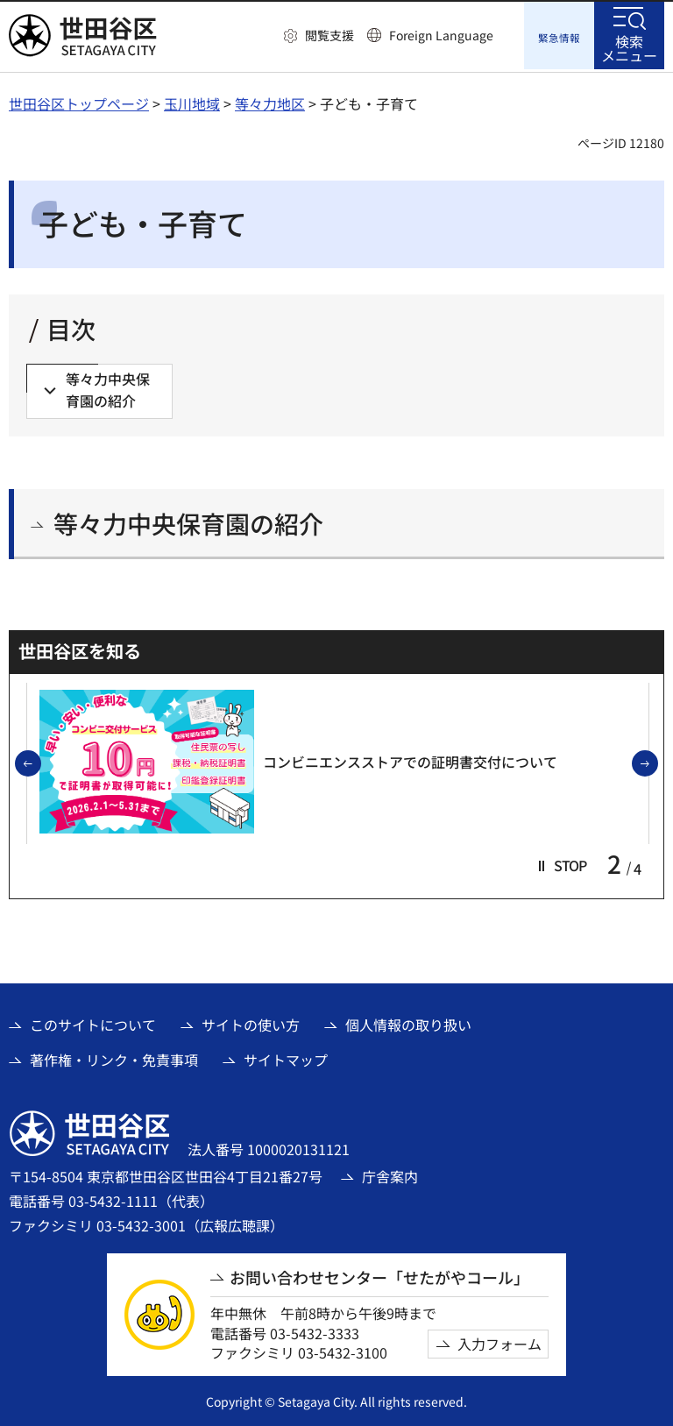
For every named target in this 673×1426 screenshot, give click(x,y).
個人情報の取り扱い (408, 1022)
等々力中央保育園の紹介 (188, 521)
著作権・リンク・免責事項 (114, 1058)
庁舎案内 (390, 1173)
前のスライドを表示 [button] (40, 762)
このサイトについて (93, 1022)
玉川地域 (192, 100)
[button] (319, 36)
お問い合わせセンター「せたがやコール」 (379, 1275)
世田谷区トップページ (79, 100)
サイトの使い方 (251, 1022)
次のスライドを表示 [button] (657, 762)
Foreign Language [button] (441, 35)
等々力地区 (270, 100)
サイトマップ (286, 1058)
